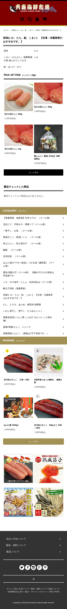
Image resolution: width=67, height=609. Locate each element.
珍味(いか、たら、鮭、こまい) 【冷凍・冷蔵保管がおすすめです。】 (36, 30)
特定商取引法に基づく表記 (18, 592)
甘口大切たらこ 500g (43, 107)
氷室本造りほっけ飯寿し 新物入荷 (48, 381)
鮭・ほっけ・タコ (12, 67)
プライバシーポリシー (39, 592)
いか (36, 57)
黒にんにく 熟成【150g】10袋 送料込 (48, 157)
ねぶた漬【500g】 (11, 425)
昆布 (6, 50)
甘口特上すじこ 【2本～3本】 (17, 380)
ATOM (56, 592)
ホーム (6, 30)
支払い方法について (21, 589)
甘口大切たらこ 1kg (12, 149)
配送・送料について (39, 589)
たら (36, 50)
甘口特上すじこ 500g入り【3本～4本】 (48, 426)
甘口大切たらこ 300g (13, 114)
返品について (54, 589)
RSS (51, 592)
